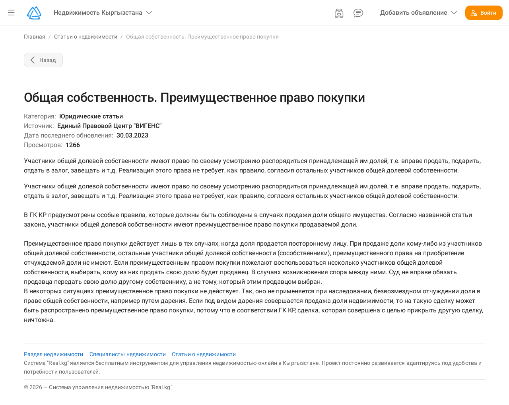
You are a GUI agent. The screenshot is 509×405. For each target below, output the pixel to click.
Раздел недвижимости (54, 354)
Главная (34, 36)
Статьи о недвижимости (85, 36)
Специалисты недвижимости (128, 354)
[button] (11, 12)
